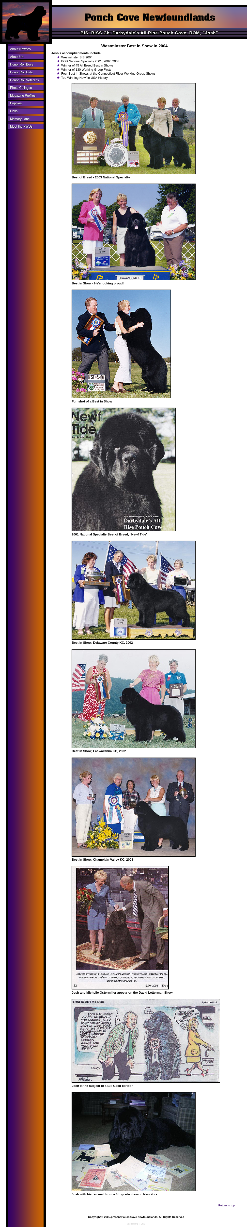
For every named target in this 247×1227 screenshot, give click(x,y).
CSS (143, 1224)
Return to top (226, 1205)
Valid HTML (132, 1224)
